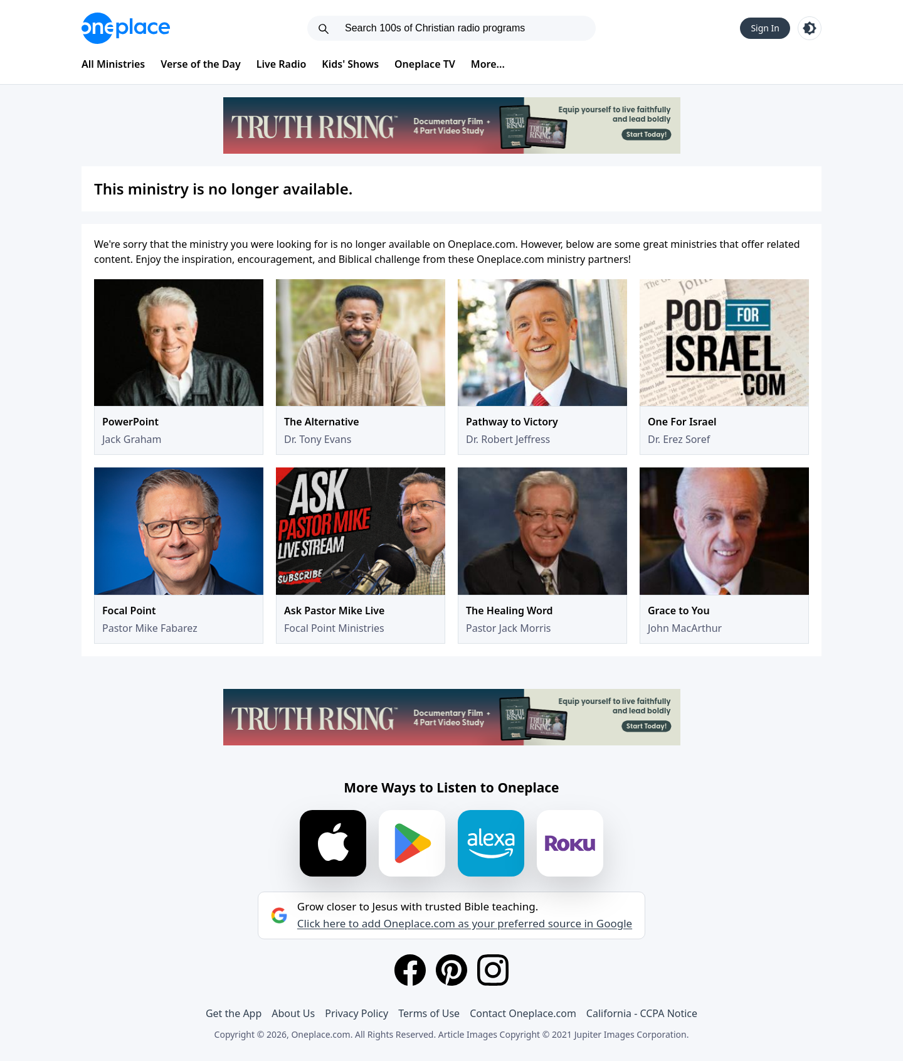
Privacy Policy (356, 1013)
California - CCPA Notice (641, 1013)
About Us (293, 1013)
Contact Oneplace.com (523, 1013)
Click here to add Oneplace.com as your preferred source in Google (464, 923)
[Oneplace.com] (126, 28)
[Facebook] (410, 970)
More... (488, 64)
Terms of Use (429, 1013)
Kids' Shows (350, 64)
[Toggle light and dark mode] (809, 28)
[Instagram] (493, 970)
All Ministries (113, 64)
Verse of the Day (201, 64)
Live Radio (281, 64)
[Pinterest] (451, 970)
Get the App (233, 1013)
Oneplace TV (424, 64)
